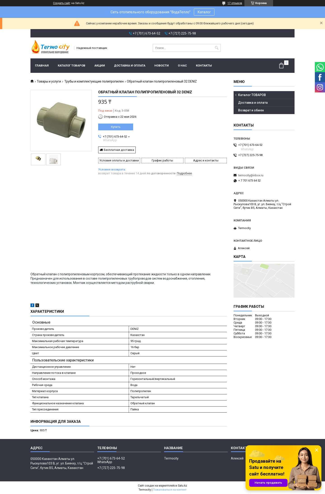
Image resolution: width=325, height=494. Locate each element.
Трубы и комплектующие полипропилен (94, 81)
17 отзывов (235, 3)
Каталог (204, 12)
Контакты (204, 65)
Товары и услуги (49, 81)
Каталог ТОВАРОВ (71, 65)
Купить (116, 127)
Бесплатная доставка (119, 150)
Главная (42, 65)
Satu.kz (182, 485)
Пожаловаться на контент (169, 489)
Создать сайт (61, 3)
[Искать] (217, 48)
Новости (161, 65)
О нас (182, 65)
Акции (99, 65)
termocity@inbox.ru (250, 175)
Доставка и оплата (129, 65)
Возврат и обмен (251, 110)
